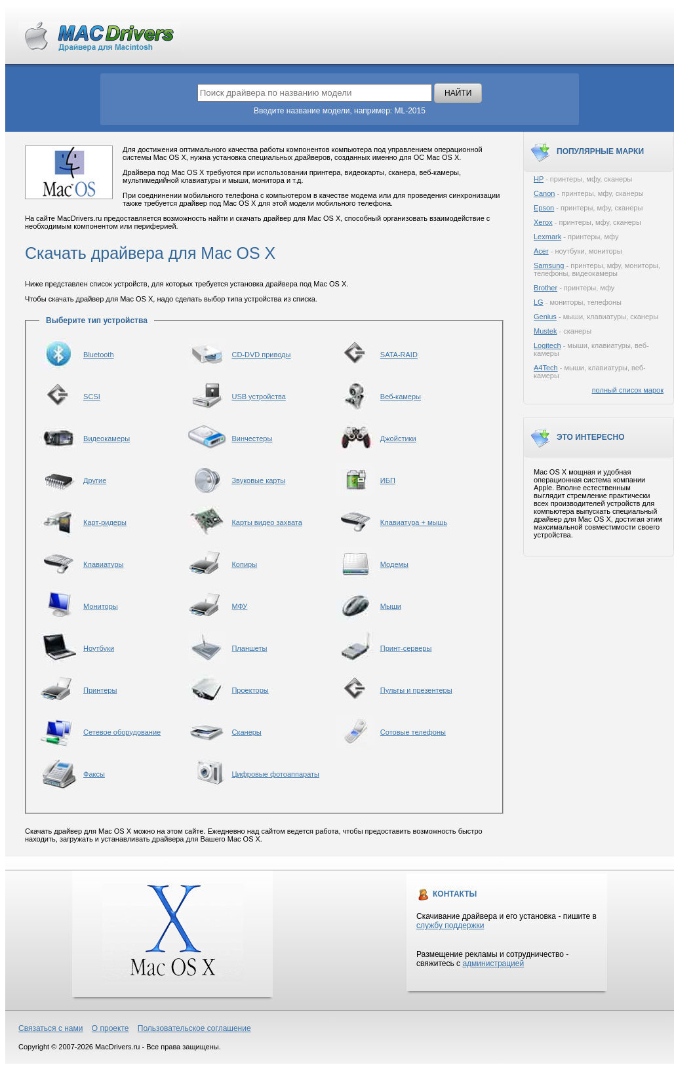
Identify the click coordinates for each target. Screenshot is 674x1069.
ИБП (387, 480)
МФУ (239, 606)
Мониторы (100, 606)
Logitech (547, 345)
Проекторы (249, 690)
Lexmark (547, 237)
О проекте (110, 1028)
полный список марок (628, 390)
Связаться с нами (50, 1028)
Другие (94, 480)
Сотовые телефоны (413, 732)
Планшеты (249, 648)
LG (539, 302)
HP (539, 179)
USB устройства (258, 396)
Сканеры (246, 732)
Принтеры (100, 690)
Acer (541, 251)
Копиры (244, 564)
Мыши (390, 606)
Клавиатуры (103, 564)
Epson (544, 208)
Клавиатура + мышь (413, 522)
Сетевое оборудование (122, 732)
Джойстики (398, 438)
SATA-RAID (399, 355)
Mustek (545, 331)
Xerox (543, 222)
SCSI (91, 396)
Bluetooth (98, 355)
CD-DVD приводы (260, 355)
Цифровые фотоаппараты (275, 774)
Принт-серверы (406, 648)
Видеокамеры (106, 438)
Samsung (549, 265)
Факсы (94, 774)
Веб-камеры (400, 396)
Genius (545, 317)
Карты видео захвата (266, 522)
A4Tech (546, 368)
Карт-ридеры (105, 522)
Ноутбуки (98, 648)
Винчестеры (251, 438)
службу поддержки (450, 925)
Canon (544, 193)
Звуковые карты (258, 480)
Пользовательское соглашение (194, 1028)
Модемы (394, 564)
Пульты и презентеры (416, 690)
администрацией (493, 963)
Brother (545, 288)
